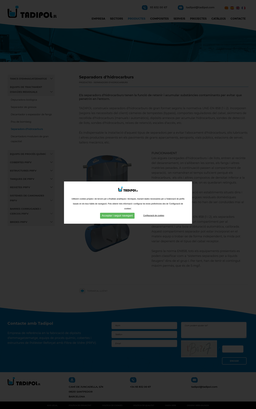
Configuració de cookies (153, 214)
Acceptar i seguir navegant (117, 214)
